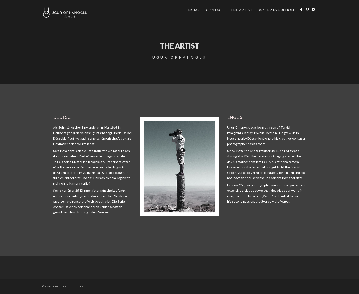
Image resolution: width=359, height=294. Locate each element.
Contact (215, 10)
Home (194, 10)
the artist (242, 10)
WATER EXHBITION (276, 10)
